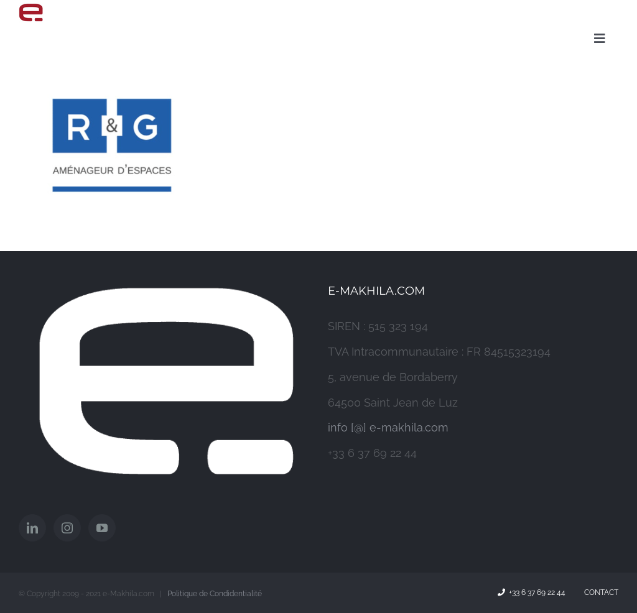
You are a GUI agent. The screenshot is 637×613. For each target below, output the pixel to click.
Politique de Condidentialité (214, 593)
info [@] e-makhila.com (388, 427)
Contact (599, 592)
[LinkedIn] (32, 528)
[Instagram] (67, 528)
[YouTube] (102, 528)
